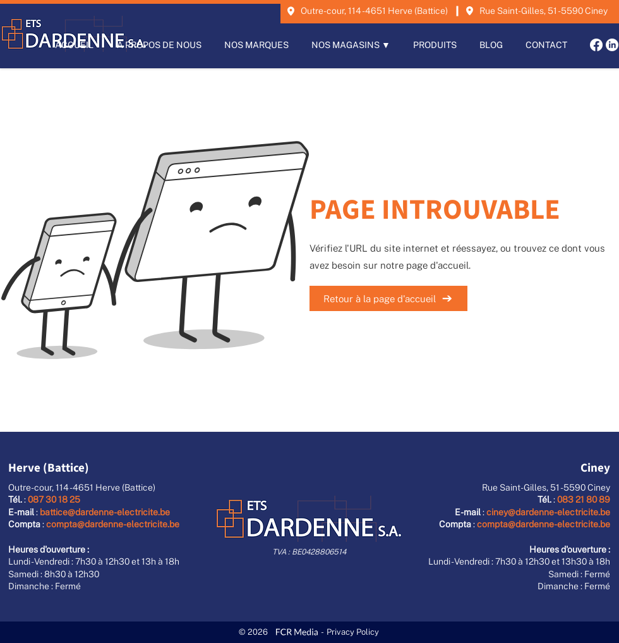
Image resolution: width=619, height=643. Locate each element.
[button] (351, 44)
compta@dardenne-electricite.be (112, 524)
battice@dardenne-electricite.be (105, 512)
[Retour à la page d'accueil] (388, 298)
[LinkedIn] (612, 45)
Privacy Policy (353, 632)
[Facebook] (596, 45)
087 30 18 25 (54, 499)
